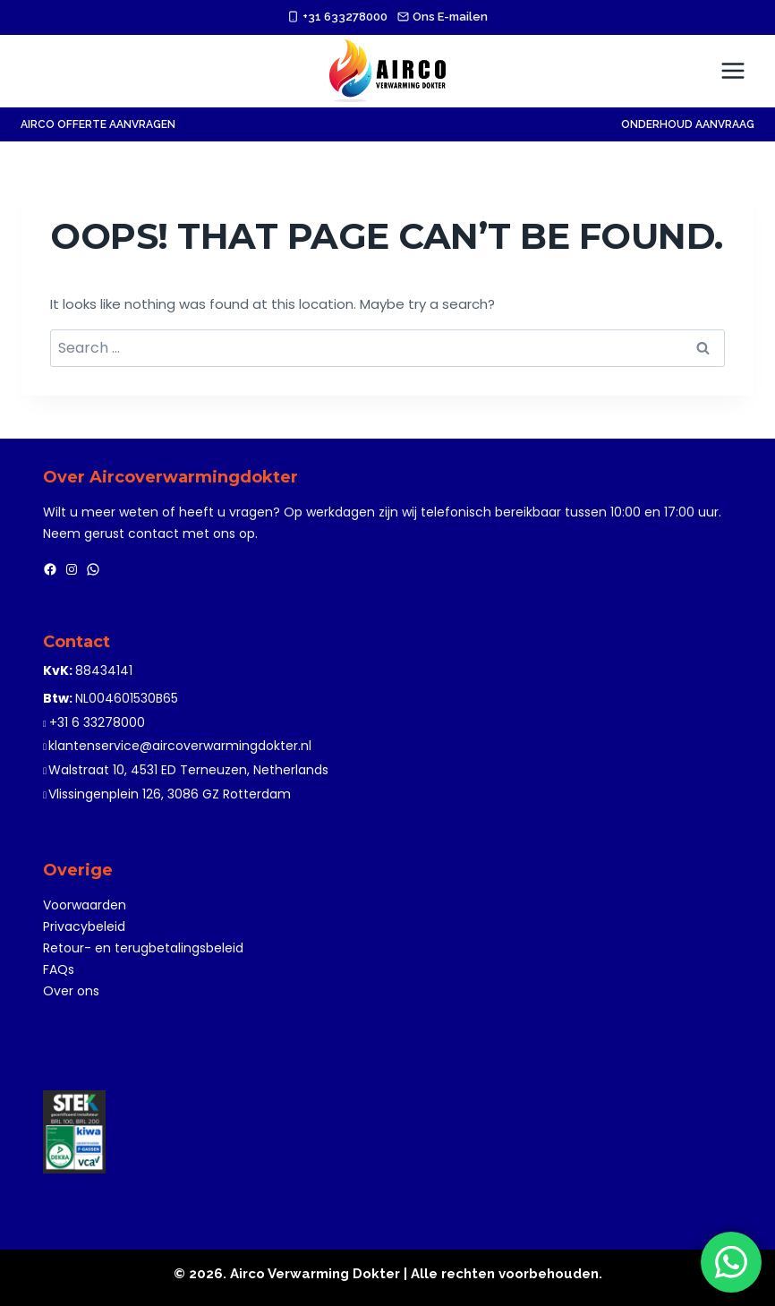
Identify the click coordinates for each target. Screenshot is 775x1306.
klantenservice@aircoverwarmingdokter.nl (179, 746)
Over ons (71, 991)
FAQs (58, 969)
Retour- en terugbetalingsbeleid (143, 948)
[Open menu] (732, 70)
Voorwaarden (84, 905)
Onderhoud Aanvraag (687, 124)
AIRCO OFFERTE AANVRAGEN (98, 124)
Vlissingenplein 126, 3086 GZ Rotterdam (169, 794)
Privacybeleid (84, 926)
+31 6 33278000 (97, 722)
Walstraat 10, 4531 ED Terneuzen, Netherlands (188, 770)
